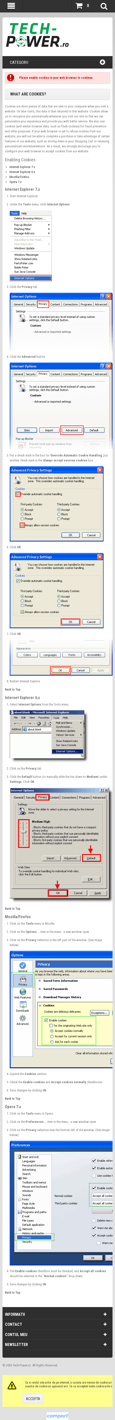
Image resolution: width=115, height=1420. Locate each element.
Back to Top (12, 689)
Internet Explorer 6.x (22, 172)
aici (65, 1386)
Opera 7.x (15, 182)
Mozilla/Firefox (19, 177)
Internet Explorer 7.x (22, 167)
